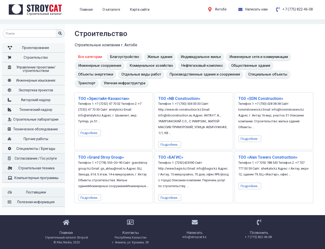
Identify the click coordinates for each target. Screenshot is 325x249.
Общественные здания (250, 65)
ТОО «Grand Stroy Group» (101, 157)
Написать (195, 232)
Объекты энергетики (95, 74)
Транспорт (86, 83)
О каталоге (111, 9)
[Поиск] (60, 33)
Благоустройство (124, 57)
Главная (86, 9)
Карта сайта (139, 9)
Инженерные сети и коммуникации (258, 57)
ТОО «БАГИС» (170, 157)
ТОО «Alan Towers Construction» (267, 157)
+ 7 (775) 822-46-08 (297, 9)
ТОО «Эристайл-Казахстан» (104, 98)
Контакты (130, 232)
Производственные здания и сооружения (204, 74)
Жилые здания (160, 57)
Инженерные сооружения (99, 65)
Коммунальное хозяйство (151, 65)
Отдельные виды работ (141, 74)
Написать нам (256, 9)
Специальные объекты (267, 74)
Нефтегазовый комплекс (202, 65)
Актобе (221, 9)
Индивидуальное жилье (201, 57)
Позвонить (259, 232)
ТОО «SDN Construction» (260, 98)
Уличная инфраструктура (124, 83)
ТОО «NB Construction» (179, 98)
